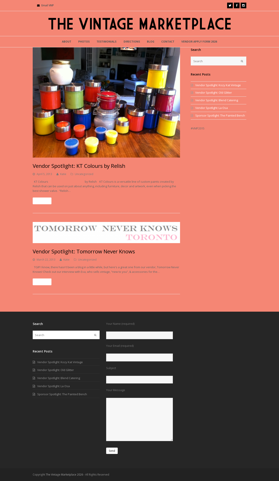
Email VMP (47, 5)
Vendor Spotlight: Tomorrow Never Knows (84, 251)
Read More (42, 201)
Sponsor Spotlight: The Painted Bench (220, 115)
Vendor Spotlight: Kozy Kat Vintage (218, 85)
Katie (63, 174)
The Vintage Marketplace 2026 (64, 474)
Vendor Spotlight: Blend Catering (216, 100)
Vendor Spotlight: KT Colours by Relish (79, 165)
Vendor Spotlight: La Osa (211, 108)
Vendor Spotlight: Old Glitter (213, 92)
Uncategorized (84, 174)
